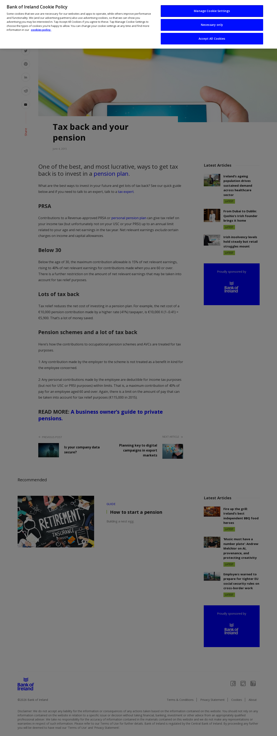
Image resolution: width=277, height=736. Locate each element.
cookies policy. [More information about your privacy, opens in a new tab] (41, 21)
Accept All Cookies (212, 29)
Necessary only (212, 15)
